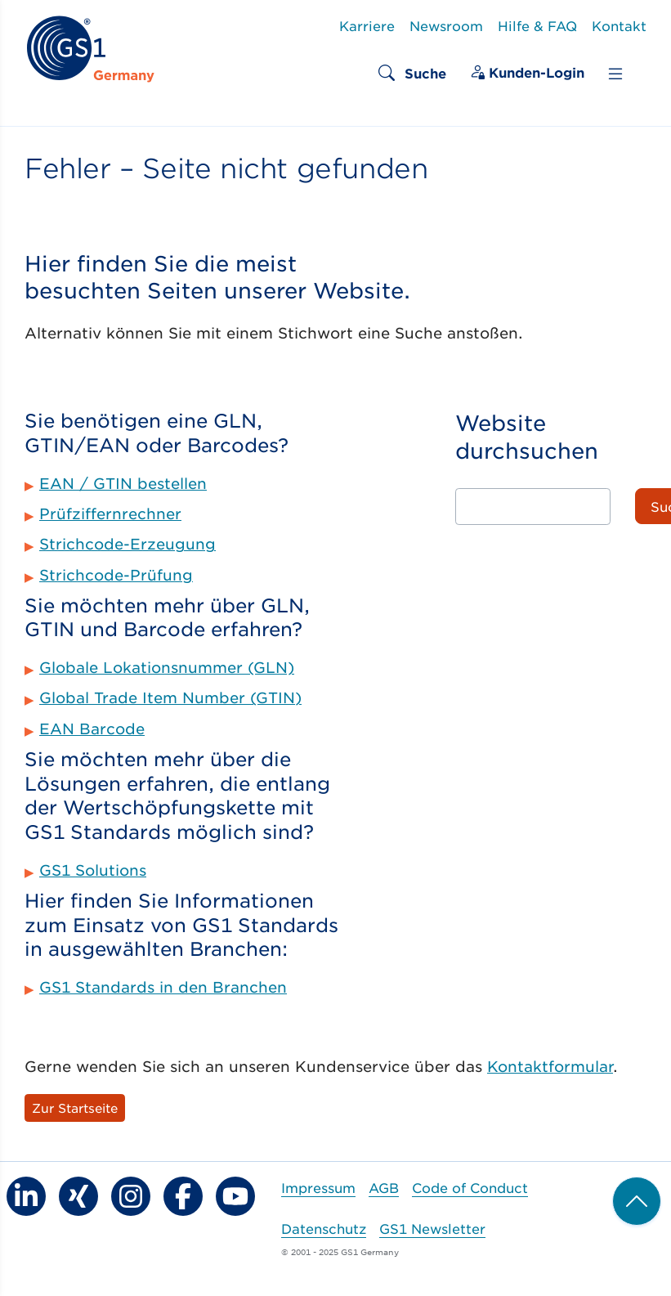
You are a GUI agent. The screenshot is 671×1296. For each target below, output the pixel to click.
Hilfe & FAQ (537, 25)
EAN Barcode (92, 729)
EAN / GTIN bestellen (123, 483)
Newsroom (446, 25)
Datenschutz (323, 1228)
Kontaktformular (550, 1066)
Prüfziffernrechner (110, 513)
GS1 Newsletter (432, 1228)
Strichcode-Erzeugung (127, 544)
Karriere (367, 25)
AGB (384, 1187)
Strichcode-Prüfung (116, 575)
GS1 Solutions (92, 870)
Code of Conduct (470, 1187)
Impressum (318, 1187)
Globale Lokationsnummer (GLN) (166, 667)
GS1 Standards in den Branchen (163, 987)
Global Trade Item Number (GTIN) (170, 697)
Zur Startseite (75, 1107)
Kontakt (619, 25)
